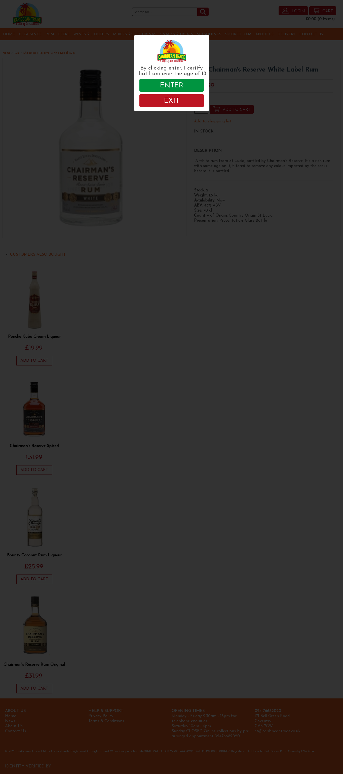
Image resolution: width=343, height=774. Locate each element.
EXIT (171, 101)
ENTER (171, 85)
